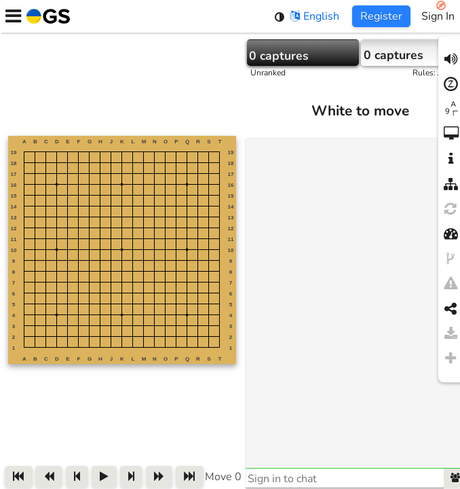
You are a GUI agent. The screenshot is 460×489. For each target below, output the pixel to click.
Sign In (438, 16)
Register (381, 16)
